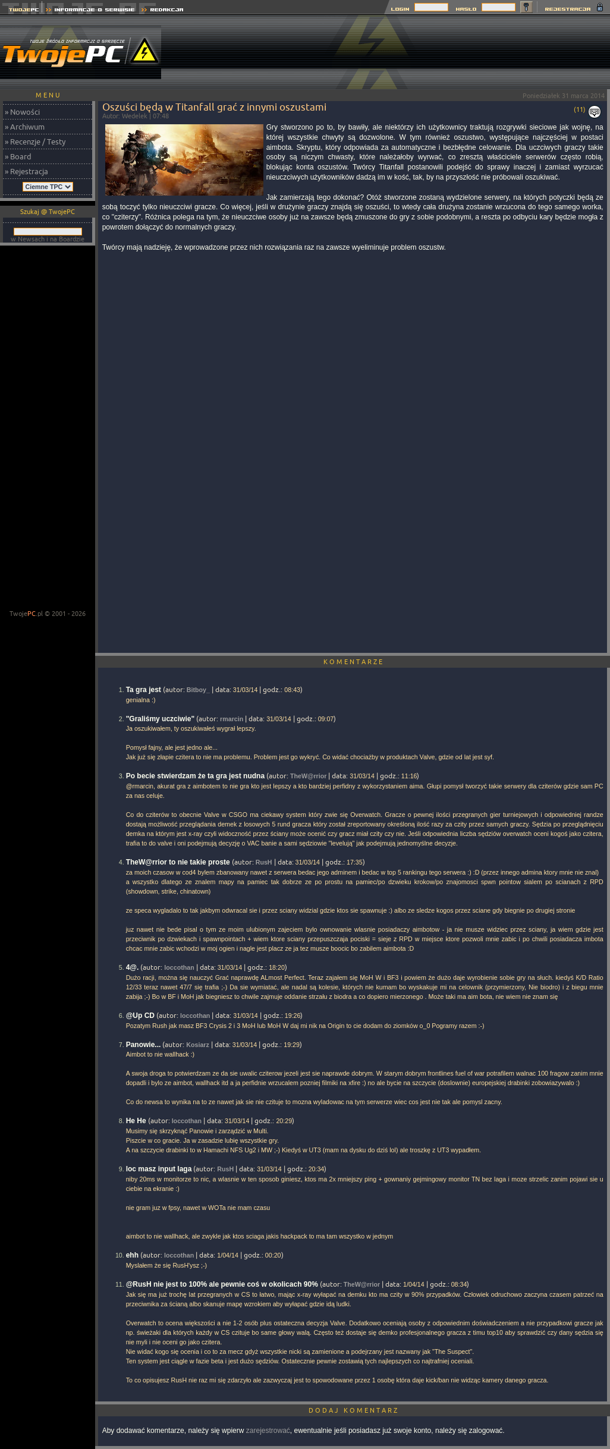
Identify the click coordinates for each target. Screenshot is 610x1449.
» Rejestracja (26, 171)
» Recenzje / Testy (35, 141)
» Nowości (22, 112)
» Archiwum (25, 126)
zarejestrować (268, 1430)
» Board (18, 156)
